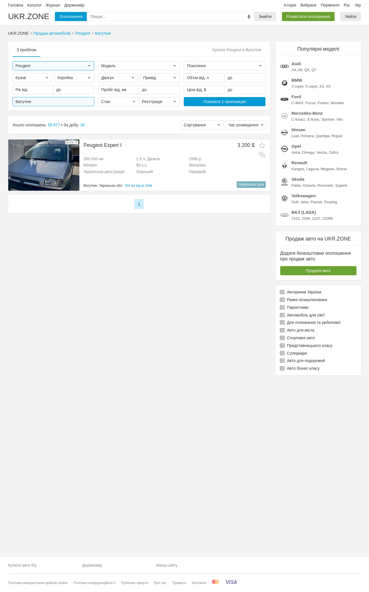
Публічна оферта (134, 583)
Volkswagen (304, 372)
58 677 (54, 125)
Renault (299, 339)
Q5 (306, 246)
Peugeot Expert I (103, 145)
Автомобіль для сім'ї (302, 491)
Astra (296, 329)
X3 (321, 263)
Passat (316, 378)
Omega (308, 329)
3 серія (298, 263)
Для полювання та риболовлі (310, 499)
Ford (296, 273)
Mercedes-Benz (307, 289)
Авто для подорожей (302, 537)
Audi (296, 240)
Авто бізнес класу (300, 544)
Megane (327, 345)
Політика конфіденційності (94, 583)
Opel (296, 322)
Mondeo (337, 279)
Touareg (330, 378)
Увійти (350, 16)
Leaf (295, 312)
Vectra (321, 329)
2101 (296, 395)
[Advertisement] (318, 127)
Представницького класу (306, 522)
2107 (316, 395)
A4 (294, 246)
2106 (306, 395)
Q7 (314, 246)
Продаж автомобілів (52, 33)
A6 (300, 246)
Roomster (325, 362)
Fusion (323, 279)
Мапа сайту (167, 565)
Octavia (309, 362)
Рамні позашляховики (303, 476)
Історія (290, 5)
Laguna (312, 345)
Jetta (304, 378)
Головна (15, 5)
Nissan (299, 306)
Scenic (341, 345)
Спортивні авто (297, 514)
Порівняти (330, 5)
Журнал (53, 5)
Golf (295, 378)
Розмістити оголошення (308, 16)
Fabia (296, 362)
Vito (339, 296)
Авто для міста (297, 506)
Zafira (333, 329)
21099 (327, 395)
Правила (179, 583)
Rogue (336, 312)
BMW (297, 256)
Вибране (308, 5)
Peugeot (82, 33)
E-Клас (313, 296)
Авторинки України (300, 468)
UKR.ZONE (29, 16)
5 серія (311, 263)
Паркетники (294, 484)
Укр (357, 5)
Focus (311, 279)
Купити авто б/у (22, 565)
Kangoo (298, 345)
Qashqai (322, 312)
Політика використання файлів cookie (38, 583)
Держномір (74, 5)
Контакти (199, 583)
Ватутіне (103, 33)
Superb (341, 362)
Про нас (160, 583)
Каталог (34, 5)
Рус (347, 5)
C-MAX (298, 279)
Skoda (298, 355)
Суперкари (293, 529)
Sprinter (327, 296)
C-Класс (299, 296)
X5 (328, 263)
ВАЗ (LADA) (304, 388)
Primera (307, 312)
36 (82, 125)
